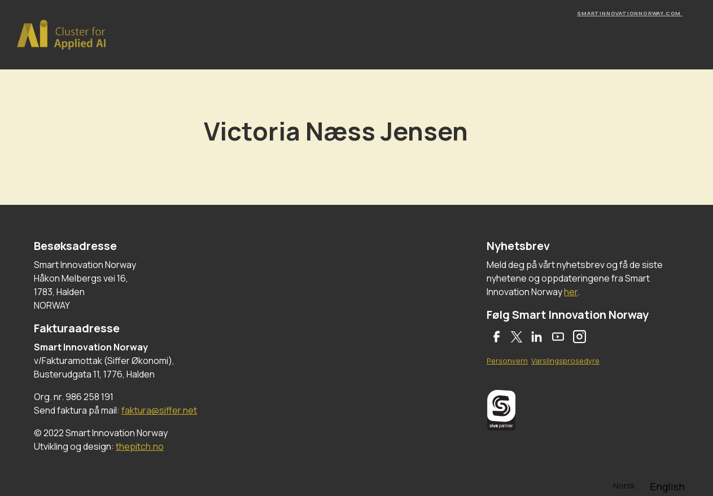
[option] (667, 486)
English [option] (667, 486)
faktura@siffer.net (159, 410)
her (571, 292)
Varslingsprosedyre (565, 360)
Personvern (507, 360)
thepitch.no (140, 446)
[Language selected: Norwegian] (649, 485)
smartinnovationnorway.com (630, 13)
